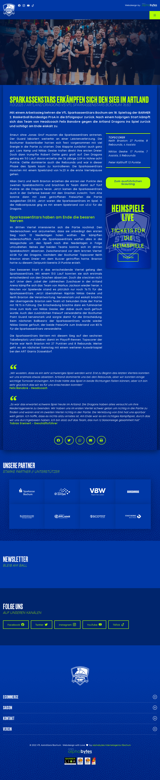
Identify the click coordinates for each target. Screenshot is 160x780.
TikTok (118, 625)
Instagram (67, 625)
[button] (58, 440)
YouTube (94, 625)
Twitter (41, 625)
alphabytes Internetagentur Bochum (112, 745)
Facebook (16, 625)
